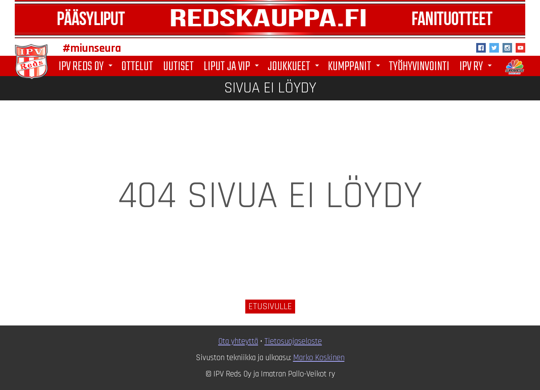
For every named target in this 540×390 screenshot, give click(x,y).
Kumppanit (355, 67)
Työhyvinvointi (419, 66)
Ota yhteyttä (238, 341)
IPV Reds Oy (87, 67)
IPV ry (477, 67)
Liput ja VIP (233, 67)
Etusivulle (270, 306)
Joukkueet (295, 67)
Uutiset (178, 66)
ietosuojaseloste (295, 341)
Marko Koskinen (319, 358)
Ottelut (137, 66)
